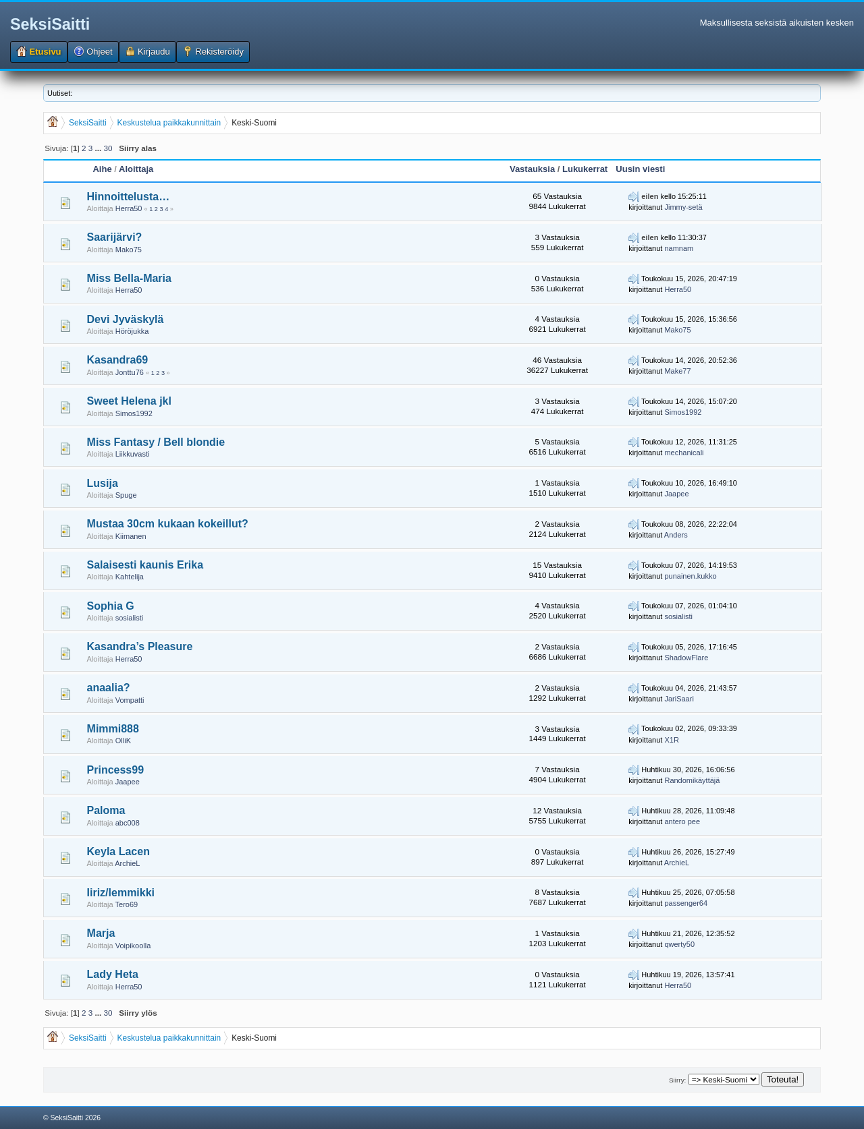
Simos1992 (134, 413)
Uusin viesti (640, 169)
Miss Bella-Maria (129, 278)
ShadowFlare (686, 658)
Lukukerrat (585, 169)
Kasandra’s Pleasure (140, 646)
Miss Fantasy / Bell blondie (156, 442)
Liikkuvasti (132, 454)
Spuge (126, 495)
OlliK (123, 740)
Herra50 (128, 208)
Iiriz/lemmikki (121, 892)
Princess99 (115, 770)
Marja (101, 933)
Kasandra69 (117, 360)
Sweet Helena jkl (129, 401)
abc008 (127, 823)
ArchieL (127, 863)
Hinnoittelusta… (128, 196)
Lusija (102, 483)
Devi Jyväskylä (125, 319)
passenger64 (685, 903)
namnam (678, 248)
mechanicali (683, 452)
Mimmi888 (113, 728)
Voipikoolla (133, 946)
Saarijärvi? (114, 237)
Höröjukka (132, 331)
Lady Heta (112, 974)
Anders (676, 535)
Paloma (106, 810)
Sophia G (110, 606)
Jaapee (676, 494)
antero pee (682, 821)
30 (107, 148)
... (98, 148)
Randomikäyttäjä (692, 780)
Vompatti (129, 700)
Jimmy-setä (683, 207)
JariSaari (678, 699)
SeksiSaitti (50, 24)
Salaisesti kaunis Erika (145, 565)
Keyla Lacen (118, 851)
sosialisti (129, 618)
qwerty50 (679, 944)
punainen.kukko (690, 576)
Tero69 (126, 904)
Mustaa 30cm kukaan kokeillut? (167, 523)
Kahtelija (129, 577)
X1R (671, 740)
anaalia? (108, 687)
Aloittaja (136, 169)
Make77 (677, 371)
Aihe (101, 169)
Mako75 (128, 249)
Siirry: (677, 1080)
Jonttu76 (129, 372)
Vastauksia (532, 169)
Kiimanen (130, 536)
